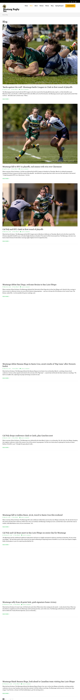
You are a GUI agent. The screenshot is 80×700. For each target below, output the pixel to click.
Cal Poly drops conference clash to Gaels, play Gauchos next (28, 435)
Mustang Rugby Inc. (11, 10)
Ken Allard (15, 89)
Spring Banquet (59, 5)
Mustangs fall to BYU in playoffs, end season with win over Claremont (32, 166)
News (31, 5)
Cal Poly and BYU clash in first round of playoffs (23, 229)
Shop (52, 5)
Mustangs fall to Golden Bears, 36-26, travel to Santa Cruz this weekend (33, 515)
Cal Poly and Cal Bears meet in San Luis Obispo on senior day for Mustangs (34, 533)
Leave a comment (24, 89)
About (36, 5)
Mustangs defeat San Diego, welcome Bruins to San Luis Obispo (29, 284)
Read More (5, 99)
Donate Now (70, 5)
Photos (47, 5)
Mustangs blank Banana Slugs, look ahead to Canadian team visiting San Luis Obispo (39, 681)
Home (26, 5)
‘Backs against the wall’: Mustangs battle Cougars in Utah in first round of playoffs (37, 87)
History (41, 5)
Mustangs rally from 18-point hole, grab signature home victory (29, 602)
